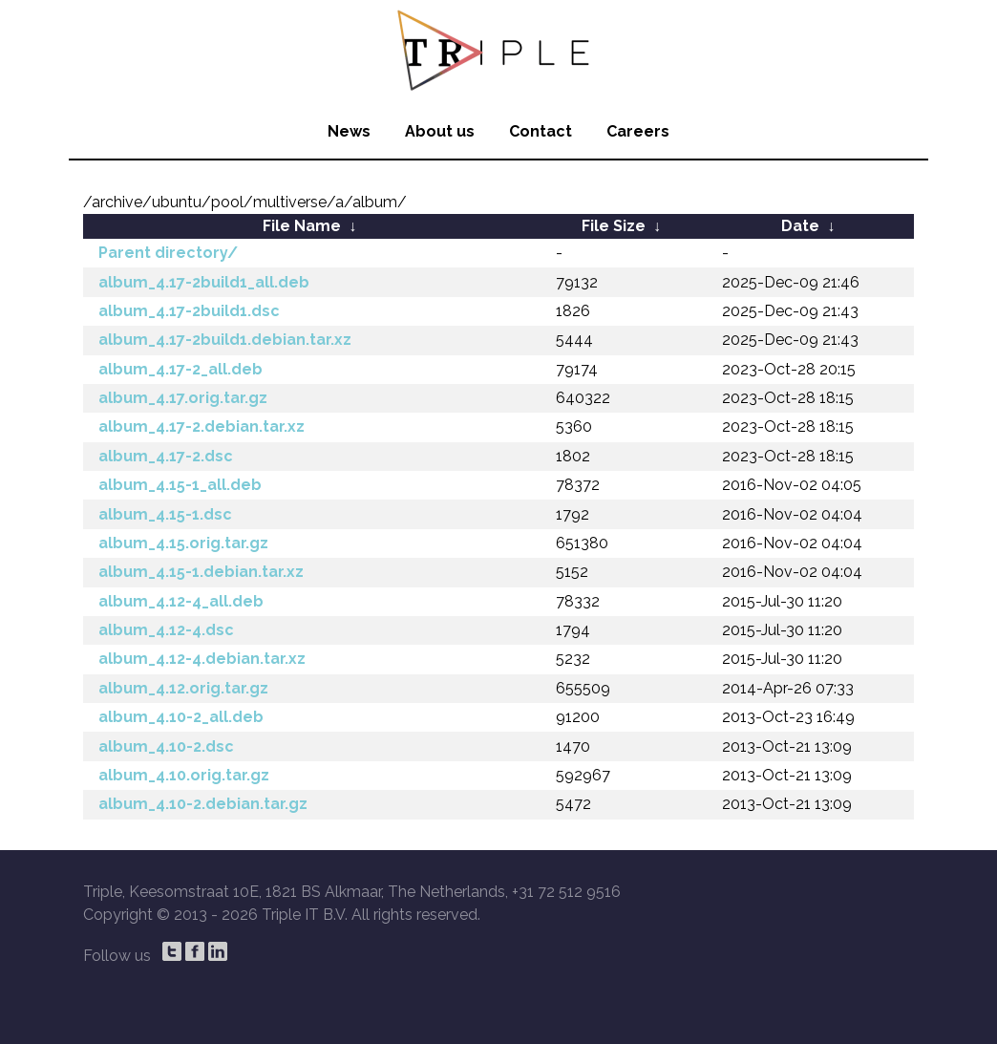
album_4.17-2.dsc (165, 456)
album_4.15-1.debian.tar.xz (201, 572)
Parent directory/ (168, 253)
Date (800, 226)
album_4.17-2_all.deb (180, 369)
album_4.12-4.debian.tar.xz (202, 659)
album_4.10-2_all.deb (181, 717)
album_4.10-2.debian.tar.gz (203, 804)
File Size (614, 226)
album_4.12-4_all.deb (181, 601)
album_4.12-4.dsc (166, 630)
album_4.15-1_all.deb (180, 485)
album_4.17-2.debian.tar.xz (201, 426)
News (349, 131)
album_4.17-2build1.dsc (189, 311)
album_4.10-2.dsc (166, 746)
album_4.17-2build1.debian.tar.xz (224, 339)
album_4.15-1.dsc (165, 514)
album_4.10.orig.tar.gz (183, 775)
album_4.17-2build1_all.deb (203, 282)
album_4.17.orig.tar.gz (182, 398)
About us (440, 131)
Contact (540, 131)
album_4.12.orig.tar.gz (183, 688)
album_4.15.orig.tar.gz (183, 543)
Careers (637, 131)
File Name (302, 226)
